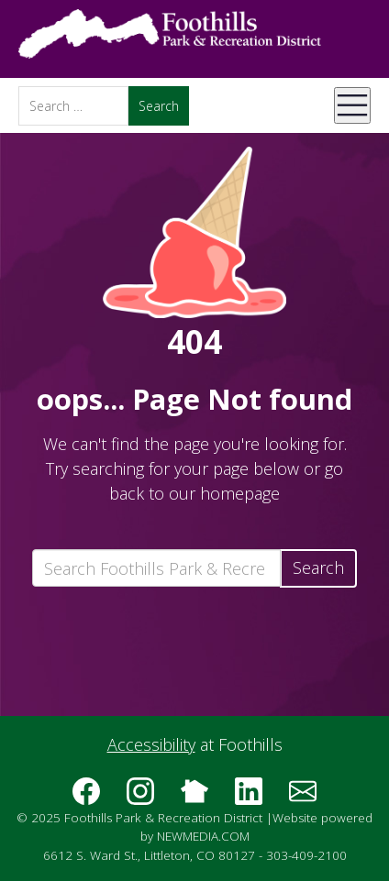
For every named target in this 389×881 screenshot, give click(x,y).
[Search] (73, 106)
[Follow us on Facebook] (86, 797)
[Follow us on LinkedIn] (248, 797)
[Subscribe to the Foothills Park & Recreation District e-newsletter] (303, 797)
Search (318, 567)
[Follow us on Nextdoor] (194, 797)
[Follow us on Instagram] (140, 797)
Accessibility (151, 744)
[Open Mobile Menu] (352, 105)
